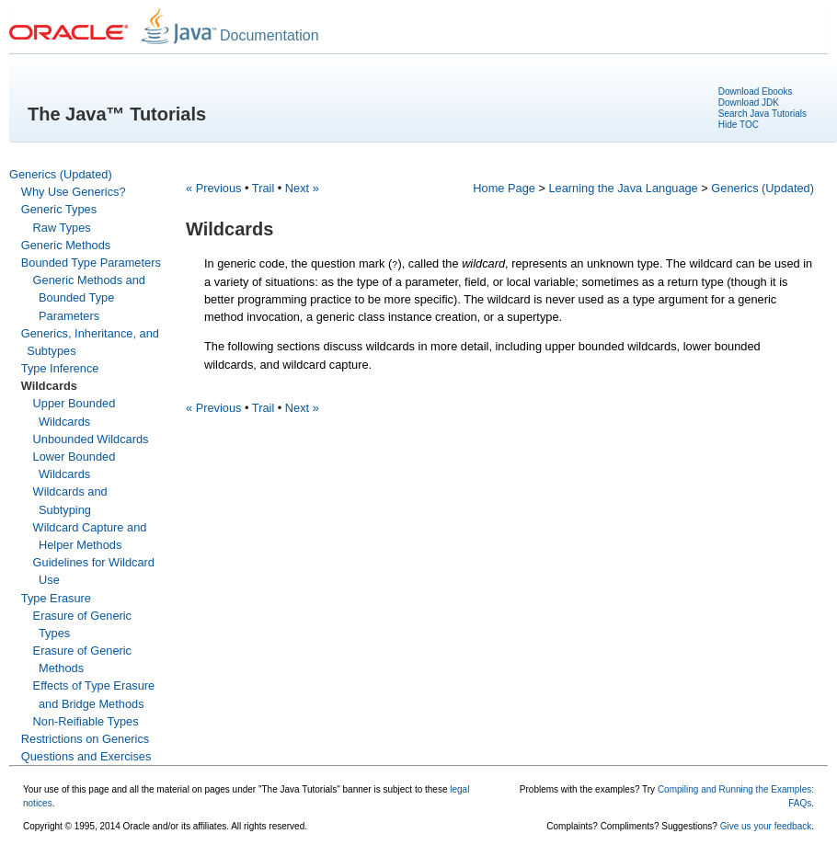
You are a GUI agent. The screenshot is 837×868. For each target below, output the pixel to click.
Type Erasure (56, 598)
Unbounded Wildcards (91, 439)
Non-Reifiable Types (86, 721)
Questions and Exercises (86, 756)
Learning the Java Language (623, 188)
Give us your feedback (766, 826)
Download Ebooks (755, 91)
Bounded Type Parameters (91, 262)
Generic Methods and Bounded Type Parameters (89, 297)
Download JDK (748, 102)
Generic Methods (65, 245)
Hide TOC (738, 125)
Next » (302, 188)
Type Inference (60, 368)
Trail (263, 188)
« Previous (213, 188)
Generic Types (59, 209)
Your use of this (54, 789)
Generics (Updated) (60, 174)
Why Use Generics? (73, 192)
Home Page (504, 188)
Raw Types (62, 227)
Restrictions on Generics (85, 739)
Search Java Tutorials (762, 113)
